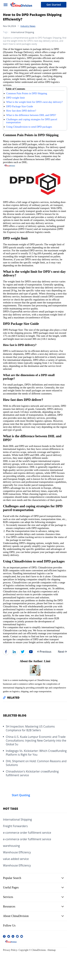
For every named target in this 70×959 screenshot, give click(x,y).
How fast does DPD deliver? (21, 110)
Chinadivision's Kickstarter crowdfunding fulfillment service (32, 773)
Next (61, 651)
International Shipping (22, 32)
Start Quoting (21, 795)
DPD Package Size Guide (19, 106)
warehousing (11, 846)
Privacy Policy (10, 950)
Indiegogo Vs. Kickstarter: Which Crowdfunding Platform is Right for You (36, 752)
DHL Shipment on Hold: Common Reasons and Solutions (36, 763)
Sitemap (52, 950)
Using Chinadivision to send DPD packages (29, 126)
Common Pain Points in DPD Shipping (26, 93)
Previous (45, 651)
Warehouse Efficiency (17, 852)
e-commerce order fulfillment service (27, 832)
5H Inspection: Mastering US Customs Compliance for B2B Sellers (30, 728)
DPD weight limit (15, 97)
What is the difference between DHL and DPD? (31, 115)
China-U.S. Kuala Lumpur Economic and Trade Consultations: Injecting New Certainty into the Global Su (36, 740)
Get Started (54, 4)
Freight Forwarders (15, 826)
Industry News (27, 26)
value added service (16, 859)
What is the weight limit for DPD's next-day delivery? (34, 102)
